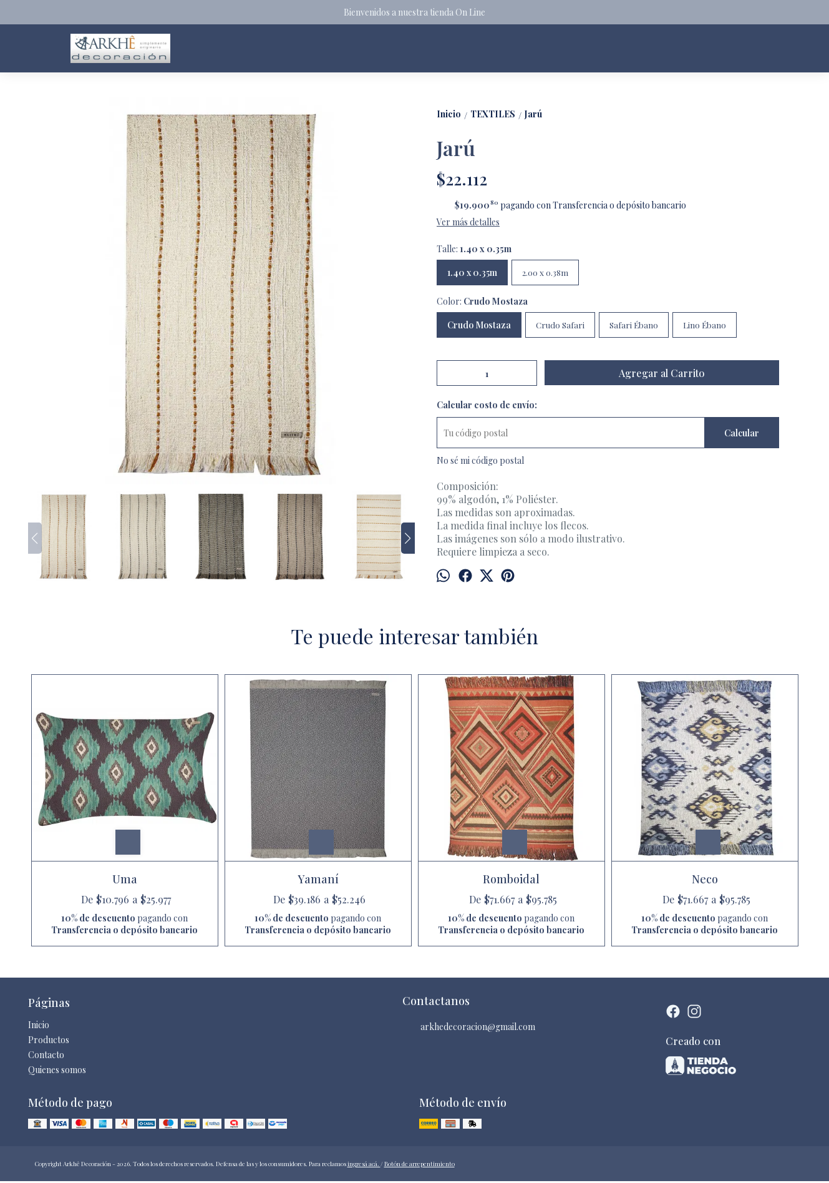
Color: (482, 301)
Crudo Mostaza (479, 325)
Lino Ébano (704, 325)
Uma (124, 878)
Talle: (474, 249)
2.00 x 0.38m (545, 272)
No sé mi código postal (480, 460)
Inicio (38, 1025)
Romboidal (511, 878)
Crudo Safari (560, 325)
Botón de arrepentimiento (419, 1163)
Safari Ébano (633, 325)
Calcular (741, 433)
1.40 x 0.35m (472, 272)
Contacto (46, 1055)
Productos (48, 1040)
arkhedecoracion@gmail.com (468, 1026)
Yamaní (318, 878)
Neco (705, 878)
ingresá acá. (364, 1163)
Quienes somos (57, 1070)
